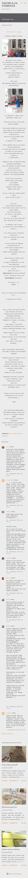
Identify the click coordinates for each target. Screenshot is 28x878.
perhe (15, 433)
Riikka (8, 511)
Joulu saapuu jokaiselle (10, 765)
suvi (7, 447)
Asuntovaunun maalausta (11, 849)
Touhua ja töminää (9, 4)
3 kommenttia (13, 823)
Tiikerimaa (9, 480)
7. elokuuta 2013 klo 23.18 (15, 730)
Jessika (8, 558)
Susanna (8, 713)
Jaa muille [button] (5, 436)
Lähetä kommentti (7, 733)
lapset (11, 433)
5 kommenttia (13, 865)
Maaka (8, 599)
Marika (8, 578)
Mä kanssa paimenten (9, 807)
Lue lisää (23, 780)
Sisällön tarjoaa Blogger (14, 873)
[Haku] (22, 3)
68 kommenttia (13, 780)
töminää (19, 433)
